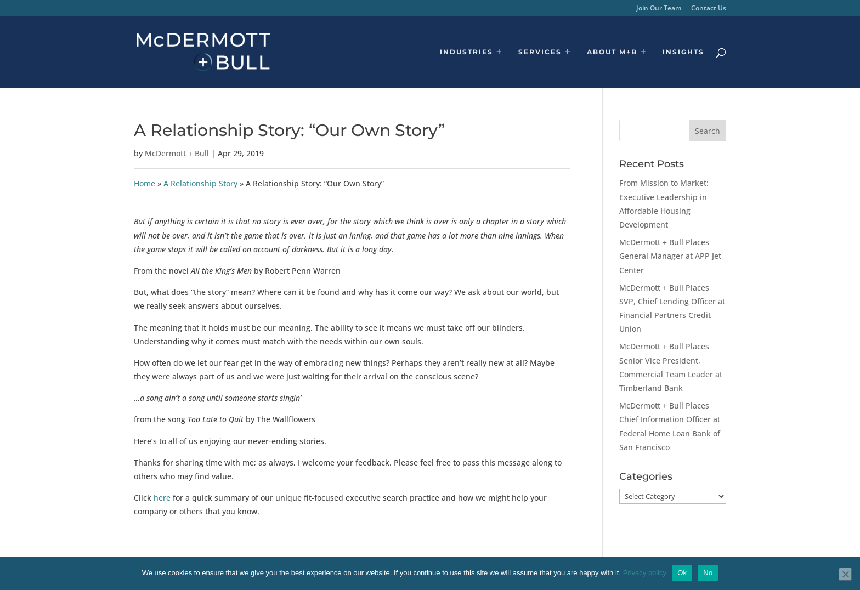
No (707, 573)
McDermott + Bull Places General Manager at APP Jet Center (670, 256)
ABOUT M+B (612, 52)
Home (144, 183)
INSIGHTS (683, 52)
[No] (845, 574)
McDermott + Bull (177, 153)
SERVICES (540, 52)
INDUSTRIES (466, 52)
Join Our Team (658, 9)
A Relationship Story (200, 183)
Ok (682, 573)
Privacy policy (644, 573)
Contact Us (708, 9)
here (161, 497)
